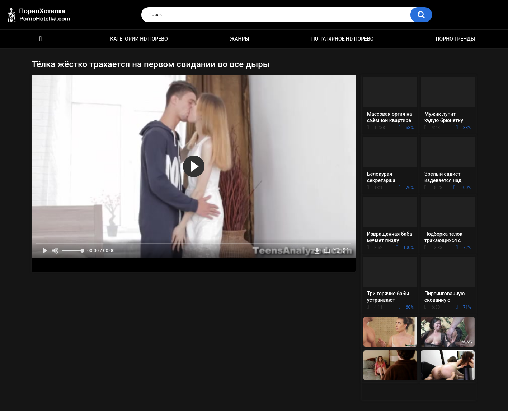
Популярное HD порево (342, 39)
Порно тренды (455, 39)
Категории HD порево (139, 39)
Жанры (239, 39)
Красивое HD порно (41, 39)
